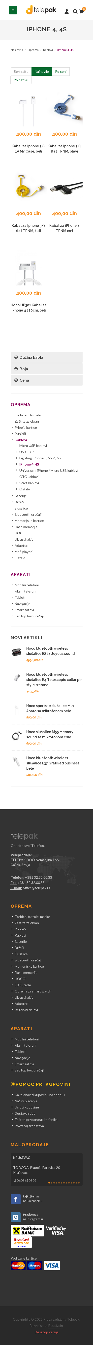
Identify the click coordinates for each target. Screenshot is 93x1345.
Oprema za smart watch (33, 991)
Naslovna (17, 50)
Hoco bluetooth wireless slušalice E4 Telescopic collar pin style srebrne (54, 679)
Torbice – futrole (28, 415)
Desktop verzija (47, 1332)
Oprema (33, 50)
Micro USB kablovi (33, 445)
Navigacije (22, 603)
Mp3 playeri (23, 552)
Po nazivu (21, 80)
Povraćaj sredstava (29, 1126)
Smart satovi (24, 610)
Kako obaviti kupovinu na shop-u (40, 1095)
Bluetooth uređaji (28, 514)
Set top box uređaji (29, 616)
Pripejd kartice (26, 427)
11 (74, 1183)
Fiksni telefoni (25, 591)
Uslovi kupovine (27, 1107)
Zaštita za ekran (27, 421)
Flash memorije (26, 527)
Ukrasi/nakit (24, 539)
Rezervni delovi (26, 1010)
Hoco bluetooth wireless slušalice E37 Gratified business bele (52, 763)
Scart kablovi (29, 483)
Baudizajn (55, 1325)
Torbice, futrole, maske (32, 916)
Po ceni (60, 71)
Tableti (20, 597)
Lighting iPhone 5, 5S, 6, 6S (40, 458)
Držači (19, 502)
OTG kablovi (28, 477)
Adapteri (21, 545)
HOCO (20, 533)
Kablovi (48, 50)
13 (79, 1183)
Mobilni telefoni (27, 585)
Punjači (20, 434)
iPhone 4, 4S (29, 464)
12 (76, 1183)
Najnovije (42, 71)
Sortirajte (21, 71)
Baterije (21, 496)
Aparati (21, 574)
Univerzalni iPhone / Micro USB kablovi (48, 470)
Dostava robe (25, 1113)
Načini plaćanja (26, 1101)
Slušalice (21, 508)
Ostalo (24, 489)
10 (71, 1183)
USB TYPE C (29, 452)
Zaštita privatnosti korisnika (36, 1119)
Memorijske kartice (29, 520)
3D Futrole (23, 985)
